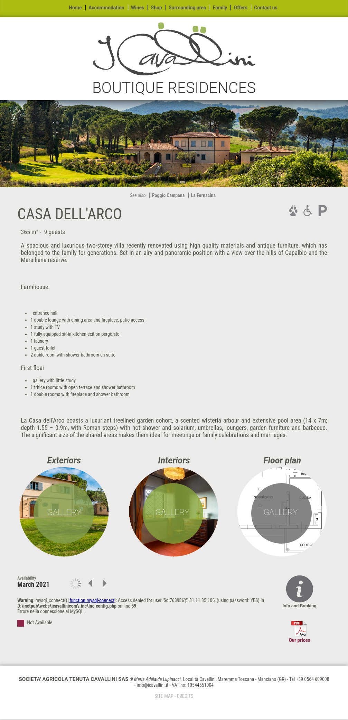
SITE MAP (163, 696)
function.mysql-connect (91, 600)
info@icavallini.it (152, 685)
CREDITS (185, 696)
